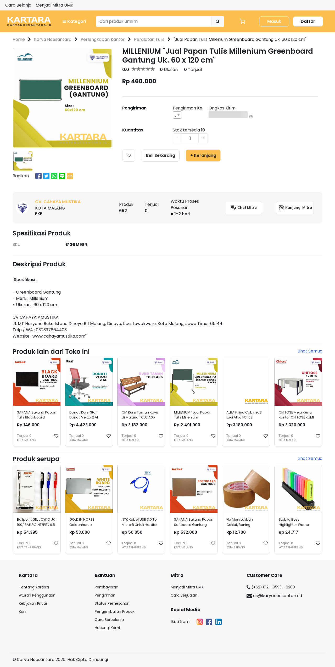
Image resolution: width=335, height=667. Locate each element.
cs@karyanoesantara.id (274, 596)
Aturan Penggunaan (37, 595)
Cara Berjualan (184, 595)
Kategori (74, 21)
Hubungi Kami (107, 627)
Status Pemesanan (112, 603)
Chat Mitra (243, 208)
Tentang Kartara (34, 587)
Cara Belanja (18, 5)
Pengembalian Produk (115, 611)
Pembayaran (106, 587)
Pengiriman (105, 595)
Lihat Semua (310, 351)
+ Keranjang (203, 155)
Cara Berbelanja (109, 619)
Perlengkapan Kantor (103, 39)
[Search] (153, 21)
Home (19, 39)
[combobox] (177, 115)
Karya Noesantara (52, 39)
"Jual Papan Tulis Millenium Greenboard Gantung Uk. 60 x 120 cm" (240, 39)
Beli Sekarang (160, 155)
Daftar (308, 21)
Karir (23, 611)
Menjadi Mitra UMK (54, 5)
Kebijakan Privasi (33, 603)
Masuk (274, 21)
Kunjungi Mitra (295, 208)
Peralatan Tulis (149, 39)
